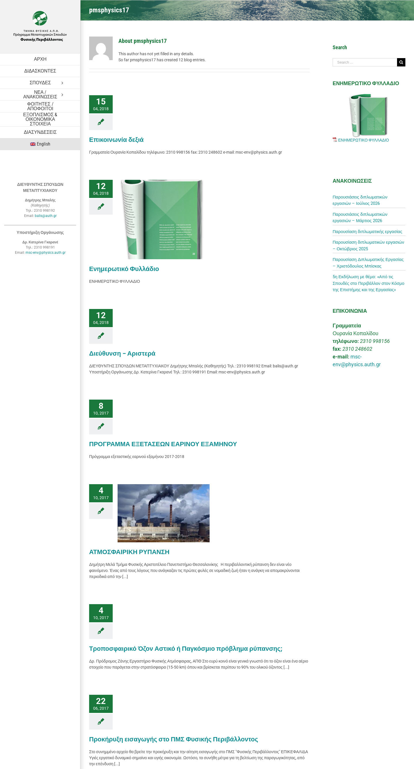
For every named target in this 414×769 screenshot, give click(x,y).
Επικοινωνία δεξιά (116, 139)
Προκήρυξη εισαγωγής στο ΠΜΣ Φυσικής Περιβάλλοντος (173, 739)
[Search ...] (365, 62)
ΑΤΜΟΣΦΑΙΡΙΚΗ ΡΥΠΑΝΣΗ (129, 552)
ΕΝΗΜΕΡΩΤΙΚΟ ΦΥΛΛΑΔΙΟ (363, 140)
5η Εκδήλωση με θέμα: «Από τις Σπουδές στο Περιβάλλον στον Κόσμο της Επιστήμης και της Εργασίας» (368, 283)
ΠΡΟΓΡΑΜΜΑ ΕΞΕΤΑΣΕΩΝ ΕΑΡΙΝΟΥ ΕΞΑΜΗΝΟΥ (163, 444)
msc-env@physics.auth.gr (46, 253)
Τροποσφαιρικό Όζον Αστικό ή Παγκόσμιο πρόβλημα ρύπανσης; (185, 648)
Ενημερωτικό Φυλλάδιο (124, 268)
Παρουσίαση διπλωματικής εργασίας (367, 231)
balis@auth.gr (46, 216)
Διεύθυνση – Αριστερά (122, 353)
